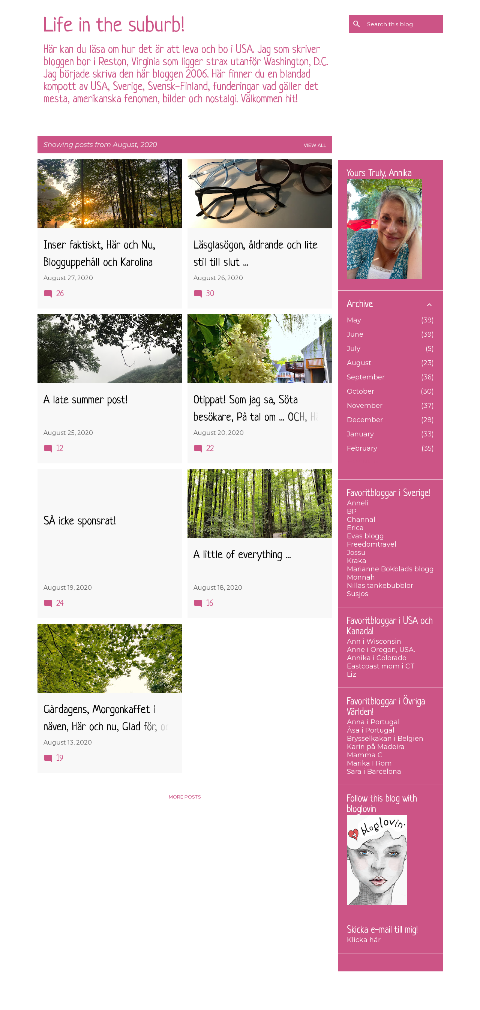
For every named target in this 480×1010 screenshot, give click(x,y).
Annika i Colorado (376, 658)
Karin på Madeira (376, 747)
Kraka (356, 561)
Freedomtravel (371, 544)
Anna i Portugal (373, 722)
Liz (351, 674)
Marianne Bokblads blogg (390, 569)
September (366, 377)
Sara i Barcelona (374, 771)
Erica (355, 528)
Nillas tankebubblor (380, 585)
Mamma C (364, 755)
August (359, 363)
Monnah (361, 577)
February (362, 448)
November (364, 406)
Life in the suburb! (114, 26)
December (365, 420)
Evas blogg (365, 536)
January (360, 434)
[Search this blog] (403, 24)
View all (315, 145)
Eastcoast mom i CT (381, 666)
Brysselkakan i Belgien (385, 738)
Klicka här (364, 940)
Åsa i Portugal (370, 730)
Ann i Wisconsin (374, 641)
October (360, 391)
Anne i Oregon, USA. (381, 650)
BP (352, 511)
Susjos (357, 594)
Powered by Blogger (240, 983)
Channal (361, 519)
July (353, 349)
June (355, 334)
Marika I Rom (369, 763)
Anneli (358, 503)
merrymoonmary (262, 998)
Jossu (356, 552)
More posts (185, 797)
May (354, 320)
